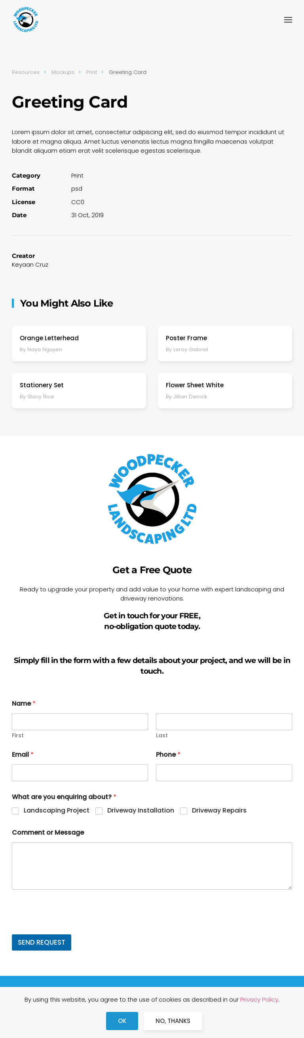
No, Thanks (173, 1021)
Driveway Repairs (219, 811)
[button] (288, 20)
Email (23, 754)
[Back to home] (26, 20)
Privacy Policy (259, 999)
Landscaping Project (56, 811)
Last (162, 735)
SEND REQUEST (41, 942)
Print (77, 175)
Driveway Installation (140, 811)
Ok (122, 1021)
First (18, 735)
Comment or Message (48, 832)
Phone (168, 754)
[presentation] (72, 929)
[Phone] (224, 772)
